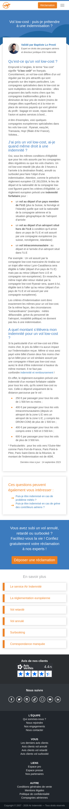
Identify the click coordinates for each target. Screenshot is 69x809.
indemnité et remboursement (36, 372)
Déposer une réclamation (34, 560)
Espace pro (34, 766)
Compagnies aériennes (34, 797)
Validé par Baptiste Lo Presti (38, 44)
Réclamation (47, 5)
